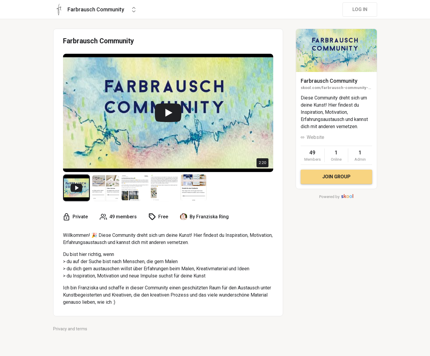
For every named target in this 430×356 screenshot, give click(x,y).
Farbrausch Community (329, 81)
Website (315, 137)
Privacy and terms (70, 328)
